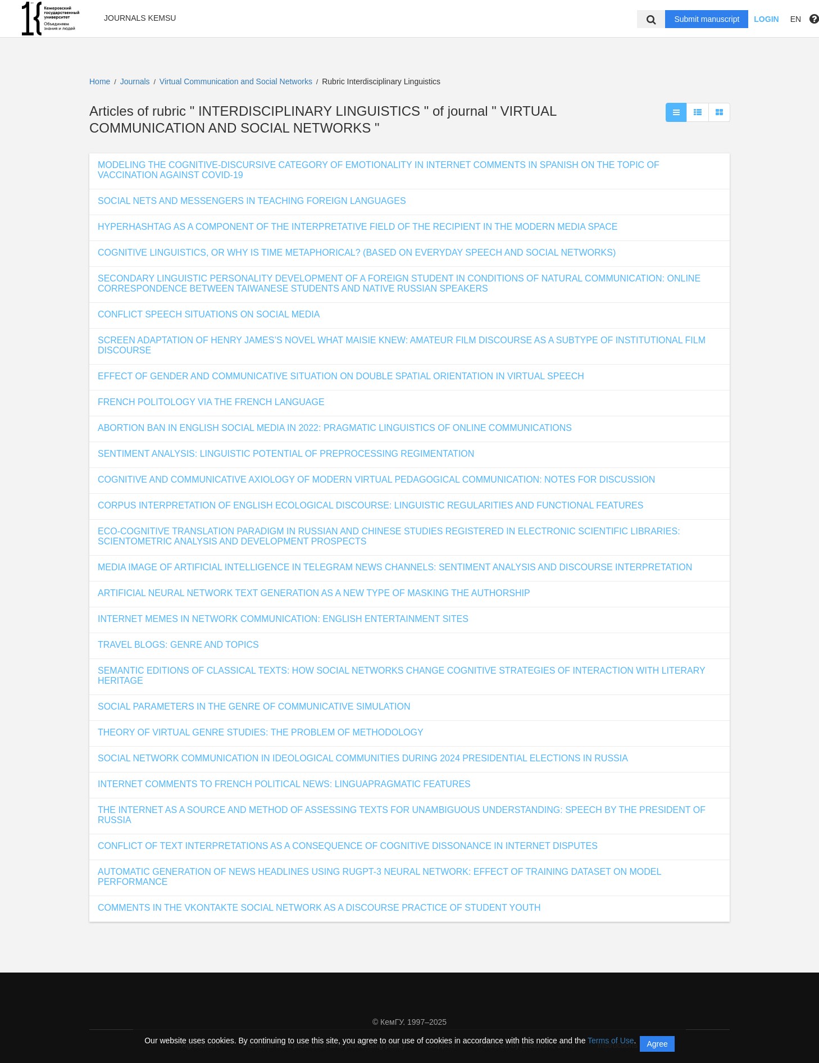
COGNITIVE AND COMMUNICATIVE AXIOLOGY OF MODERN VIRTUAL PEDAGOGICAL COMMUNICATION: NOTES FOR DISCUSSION (376, 479)
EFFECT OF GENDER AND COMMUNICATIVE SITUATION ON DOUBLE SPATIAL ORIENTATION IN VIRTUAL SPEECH (341, 376)
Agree (657, 1043)
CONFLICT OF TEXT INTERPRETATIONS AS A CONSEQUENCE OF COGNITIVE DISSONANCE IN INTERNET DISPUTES (348, 846)
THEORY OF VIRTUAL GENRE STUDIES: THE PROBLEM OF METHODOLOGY (261, 732)
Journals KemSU (140, 17)
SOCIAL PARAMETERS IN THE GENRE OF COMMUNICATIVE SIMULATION (254, 706)
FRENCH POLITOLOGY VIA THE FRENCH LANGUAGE (211, 402)
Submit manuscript (706, 19)
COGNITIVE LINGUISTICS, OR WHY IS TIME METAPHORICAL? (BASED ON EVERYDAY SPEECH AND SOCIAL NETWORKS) (357, 252)
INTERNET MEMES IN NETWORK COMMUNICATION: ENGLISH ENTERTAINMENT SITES (283, 619)
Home (99, 81)
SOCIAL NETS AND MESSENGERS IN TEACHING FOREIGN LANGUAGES (252, 201)
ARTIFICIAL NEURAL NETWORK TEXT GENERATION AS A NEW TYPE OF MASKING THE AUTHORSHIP (314, 593)
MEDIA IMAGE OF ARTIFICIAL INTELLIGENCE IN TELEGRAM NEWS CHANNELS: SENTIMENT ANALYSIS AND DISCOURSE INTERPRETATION (395, 567)
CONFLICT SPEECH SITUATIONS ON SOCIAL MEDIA (209, 314)
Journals (135, 81)
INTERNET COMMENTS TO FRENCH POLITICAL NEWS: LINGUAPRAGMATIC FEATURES (284, 784)
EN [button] (795, 19)
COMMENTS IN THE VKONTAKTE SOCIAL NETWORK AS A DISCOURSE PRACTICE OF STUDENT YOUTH (319, 907)
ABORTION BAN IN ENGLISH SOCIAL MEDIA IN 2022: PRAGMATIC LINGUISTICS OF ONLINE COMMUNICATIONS (335, 428)
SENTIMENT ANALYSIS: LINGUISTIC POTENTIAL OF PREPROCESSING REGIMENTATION (286, 453)
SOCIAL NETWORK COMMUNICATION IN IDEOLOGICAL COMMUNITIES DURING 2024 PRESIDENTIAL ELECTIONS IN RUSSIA (363, 758)
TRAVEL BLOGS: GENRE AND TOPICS (178, 644)
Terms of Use (611, 1040)
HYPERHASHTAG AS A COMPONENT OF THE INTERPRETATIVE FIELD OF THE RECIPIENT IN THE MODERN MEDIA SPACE (358, 226)
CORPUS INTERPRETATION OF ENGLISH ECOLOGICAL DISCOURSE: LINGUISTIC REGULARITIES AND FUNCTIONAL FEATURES (370, 505)
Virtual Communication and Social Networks (237, 81)
